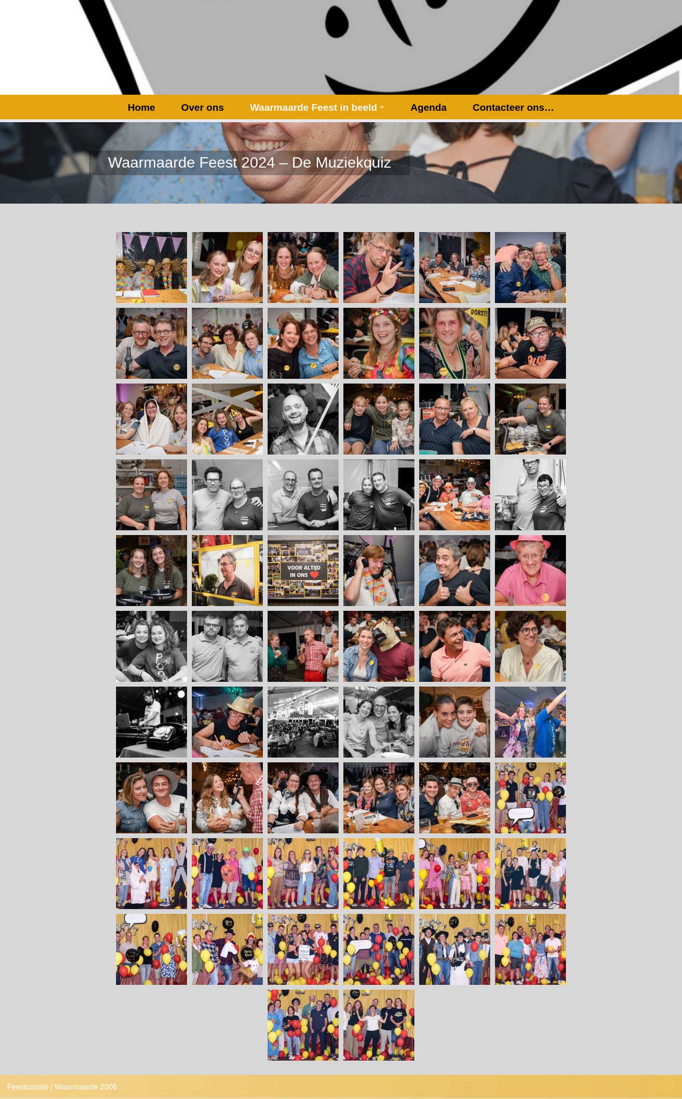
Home (141, 107)
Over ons (202, 107)
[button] (381, 107)
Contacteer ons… (513, 107)
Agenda (429, 107)
